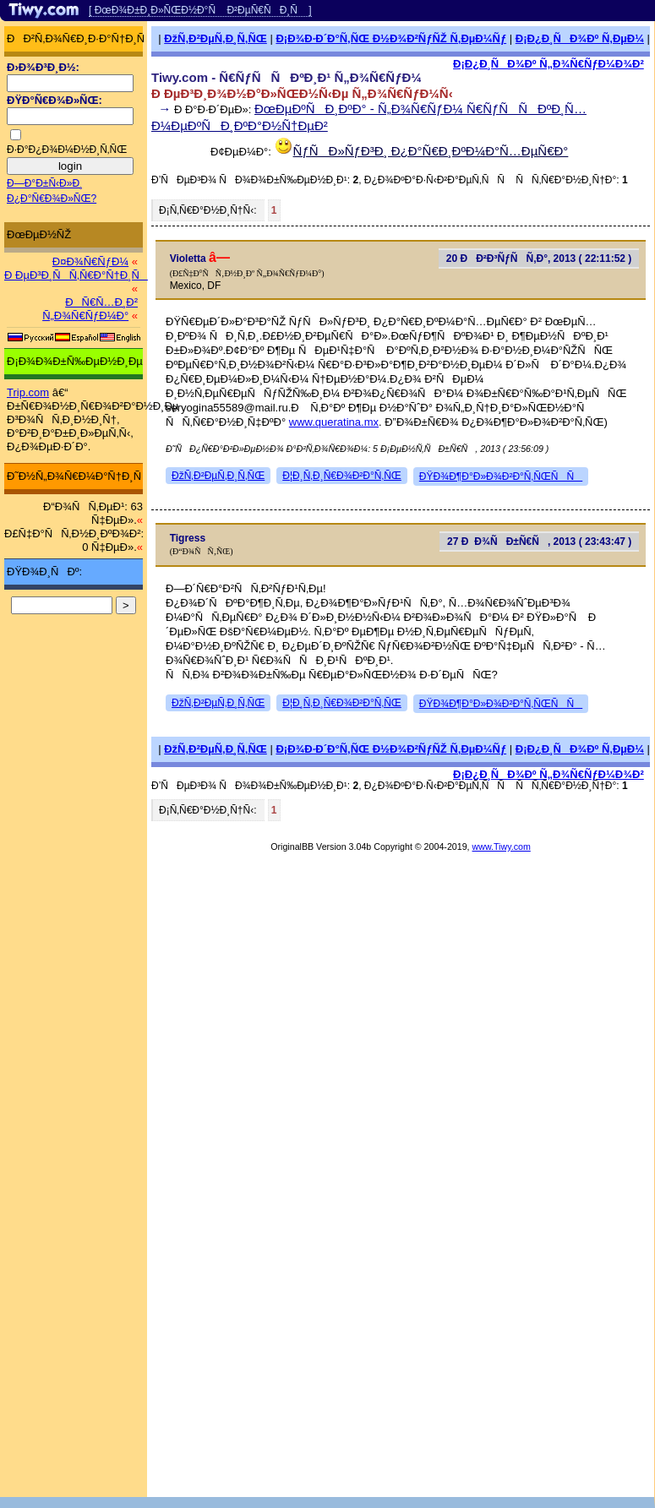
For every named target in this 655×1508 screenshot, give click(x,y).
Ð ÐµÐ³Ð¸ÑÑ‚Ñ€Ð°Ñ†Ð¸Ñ (76, 275)
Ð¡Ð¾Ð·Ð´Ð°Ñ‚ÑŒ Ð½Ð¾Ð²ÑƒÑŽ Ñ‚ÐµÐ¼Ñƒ (391, 38)
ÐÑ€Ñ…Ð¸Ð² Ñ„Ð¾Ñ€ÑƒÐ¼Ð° (90, 309)
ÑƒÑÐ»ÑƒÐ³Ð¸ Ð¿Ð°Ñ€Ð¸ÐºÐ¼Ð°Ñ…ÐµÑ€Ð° (431, 151)
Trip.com (28, 392)
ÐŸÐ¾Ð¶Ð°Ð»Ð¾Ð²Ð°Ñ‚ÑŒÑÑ (500, 476)
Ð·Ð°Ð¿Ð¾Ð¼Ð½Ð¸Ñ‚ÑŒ (67, 149)
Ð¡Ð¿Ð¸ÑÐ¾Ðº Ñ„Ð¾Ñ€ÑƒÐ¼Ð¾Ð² (548, 63)
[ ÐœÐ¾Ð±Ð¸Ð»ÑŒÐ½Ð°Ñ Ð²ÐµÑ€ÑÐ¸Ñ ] (200, 10)
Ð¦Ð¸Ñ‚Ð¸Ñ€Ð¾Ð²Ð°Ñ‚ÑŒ (341, 476)
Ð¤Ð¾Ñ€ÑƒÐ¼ (90, 261)
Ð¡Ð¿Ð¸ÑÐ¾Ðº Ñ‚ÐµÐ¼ (580, 38)
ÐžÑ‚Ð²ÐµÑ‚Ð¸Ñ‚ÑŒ (215, 38)
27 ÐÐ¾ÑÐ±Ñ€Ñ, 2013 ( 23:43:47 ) (539, 541)
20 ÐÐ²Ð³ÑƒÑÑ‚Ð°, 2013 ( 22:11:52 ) (539, 258)
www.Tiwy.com (501, 846)
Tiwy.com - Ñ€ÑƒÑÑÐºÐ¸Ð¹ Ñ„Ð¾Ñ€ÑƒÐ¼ (286, 77)
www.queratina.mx (334, 422)
